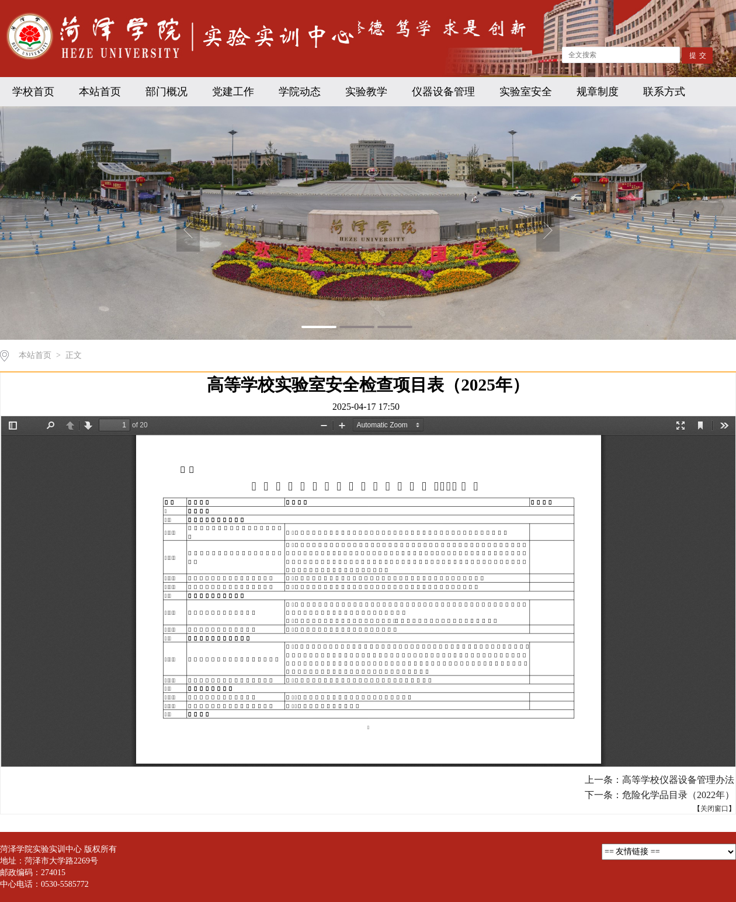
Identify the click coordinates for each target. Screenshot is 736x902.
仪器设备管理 (443, 91)
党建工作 (233, 91)
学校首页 (33, 91)
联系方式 (664, 91)
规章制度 (598, 91)
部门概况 (166, 91)
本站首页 (100, 91)
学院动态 (300, 91)
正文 (73, 355)
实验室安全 (525, 91)
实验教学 (366, 91)
